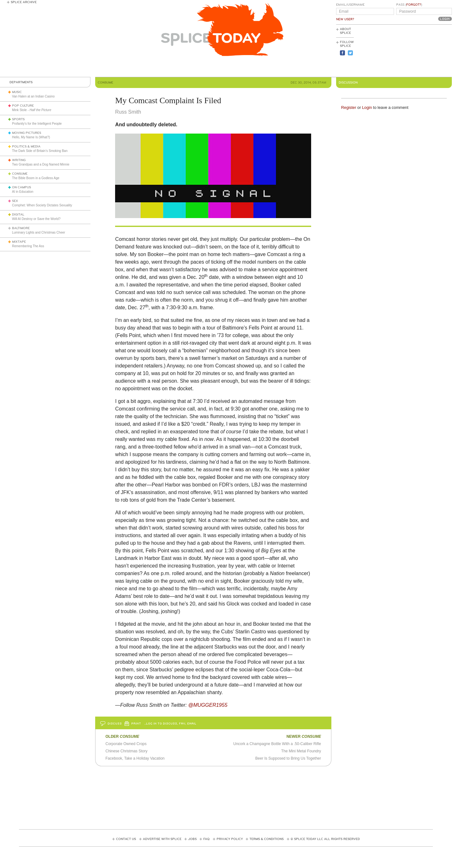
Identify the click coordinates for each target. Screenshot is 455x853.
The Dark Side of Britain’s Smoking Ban (39, 151)
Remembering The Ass (28, 246)
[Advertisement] (423, 51)
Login (367, 107)
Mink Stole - (31, 110)
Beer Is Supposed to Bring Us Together (288, 758)
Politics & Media (26, 146)
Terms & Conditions (266, 839)
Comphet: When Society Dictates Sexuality (42, 205)
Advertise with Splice (162, 839)
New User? (345, 19)
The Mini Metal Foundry (301, 751)
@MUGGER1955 (207, 705)
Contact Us (126, 839)
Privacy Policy (230, 839)
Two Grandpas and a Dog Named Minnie (40, 164)
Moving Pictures (26, 133)
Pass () (409, 5)
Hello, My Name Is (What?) (31, 137)
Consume (20, 174)
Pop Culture (23, 106)
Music (17, 92)
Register (348, 107)
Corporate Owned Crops (125, 744)
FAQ (206, 839)
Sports (18, 119)
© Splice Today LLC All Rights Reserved (325, 839)
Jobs (192, 839)
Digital (18, 214)
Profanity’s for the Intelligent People (37, 123)
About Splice (345, 31)
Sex (15, 201)
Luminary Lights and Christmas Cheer (38, 232)
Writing (19, 160)
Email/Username (350, 5)
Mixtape (19, 242)
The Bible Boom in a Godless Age (35, 178)
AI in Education (22, 191)
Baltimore (21, 228)
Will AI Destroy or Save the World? (36, 219)
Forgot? (413, 5)
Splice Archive (24, 2)
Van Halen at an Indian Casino (33, 96)
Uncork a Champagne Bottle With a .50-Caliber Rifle (277, 744)
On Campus (21, 187)
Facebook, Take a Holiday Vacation (134, 758)
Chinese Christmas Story (126, 751)
